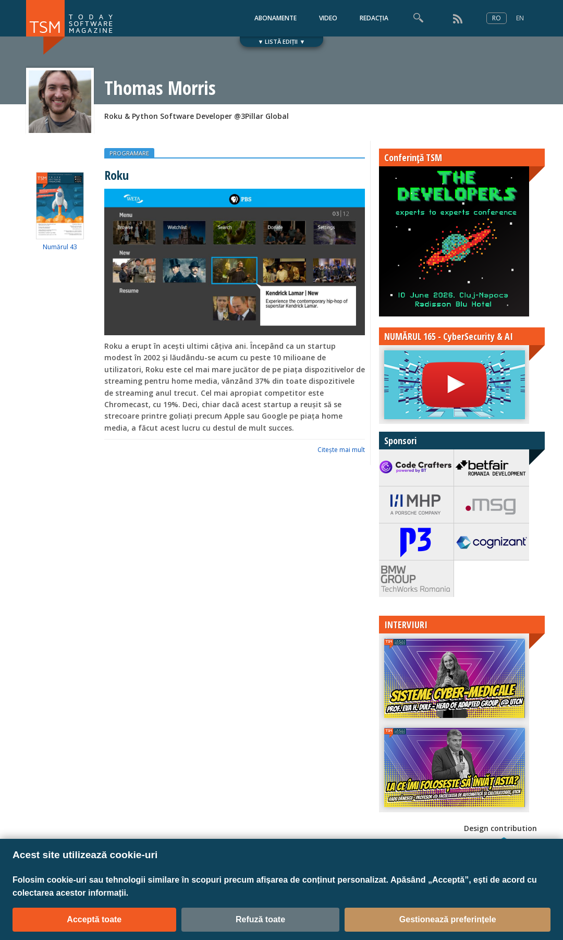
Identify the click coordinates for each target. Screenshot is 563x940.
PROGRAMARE (129, 153)
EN (520, 18)
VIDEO (328, 18)
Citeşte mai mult (341, 449)
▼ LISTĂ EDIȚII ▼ (281, 41)
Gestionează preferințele (447, 919)
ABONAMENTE (275, 18)
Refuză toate (260, 919)
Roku (116, 175)
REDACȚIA (374, 18)
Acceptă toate (94, 919)
